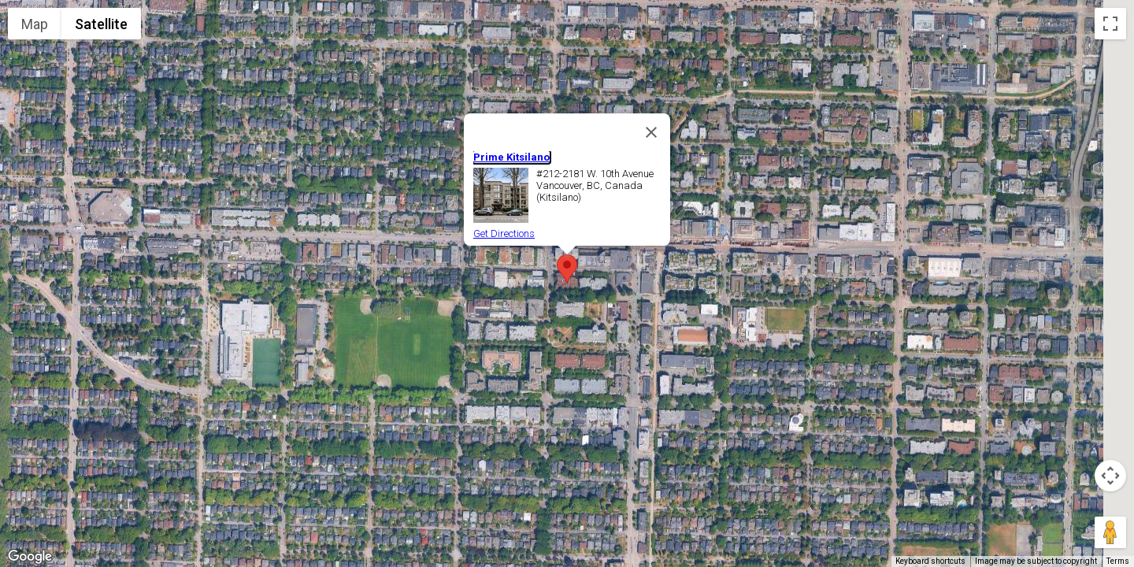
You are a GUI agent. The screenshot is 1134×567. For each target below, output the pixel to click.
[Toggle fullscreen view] (1110, 23)
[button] (567, 269)
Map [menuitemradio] (34, 24)
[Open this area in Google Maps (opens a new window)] (30, 557)
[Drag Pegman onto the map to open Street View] (1110, 532)
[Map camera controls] (1110, 475)
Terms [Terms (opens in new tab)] (1117, 561)
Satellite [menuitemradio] (101, 24)
